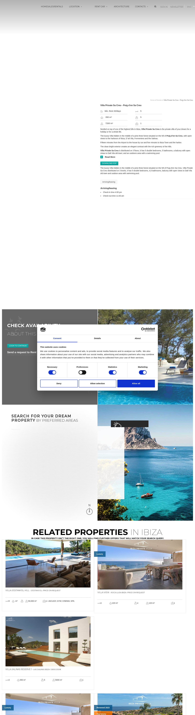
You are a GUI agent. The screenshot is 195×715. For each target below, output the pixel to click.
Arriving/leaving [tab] (108, 182)
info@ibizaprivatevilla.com (107, 706)
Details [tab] (97, 338)
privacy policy (90, 708)
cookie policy (79, 708)
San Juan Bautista (72, 28)
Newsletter (176, 6)
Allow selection (97, 383)
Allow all (136, 383)
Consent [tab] (57, 338)
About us (135, 15)
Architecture (121, 6)
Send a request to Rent (21, 313)
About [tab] (138, 338)
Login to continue (18, 307)
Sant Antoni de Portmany (76, 23)
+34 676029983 (87, 706)
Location (75, 6)
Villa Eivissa (69, 15)
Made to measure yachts (101, 19)
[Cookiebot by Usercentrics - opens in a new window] (143, 330)
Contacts (141, 6)
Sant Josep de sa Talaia (75, 19)
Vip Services (96, 15)
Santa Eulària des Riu (74, 32)
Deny (58, 383)
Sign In (164, 6)
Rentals (58, 6)
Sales (50, 6)
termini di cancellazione (104, 708)
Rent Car (101, 6)
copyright (117, 708)
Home (44, 6)
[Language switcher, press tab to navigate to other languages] (190, 6)
